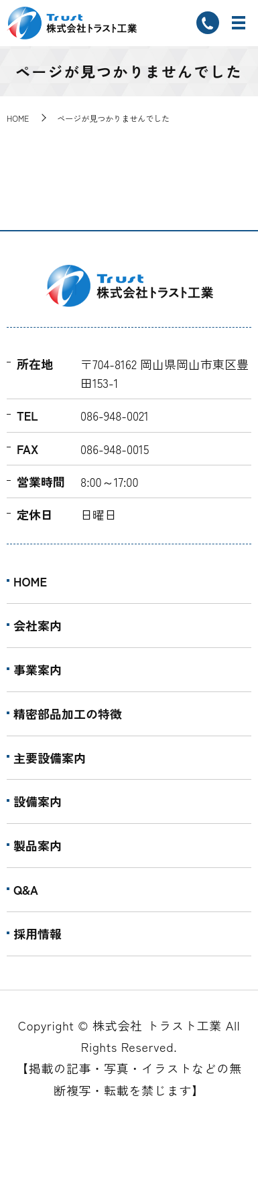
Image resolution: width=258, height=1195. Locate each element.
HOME (18, 118)
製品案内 (37, 845)
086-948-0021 (114, 415)
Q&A (25, 889)
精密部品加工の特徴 (67, 713)
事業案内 (37, 669)
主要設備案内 (49, 757)
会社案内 (37, 625)
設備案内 (37, 801)
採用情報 (37, 933)
